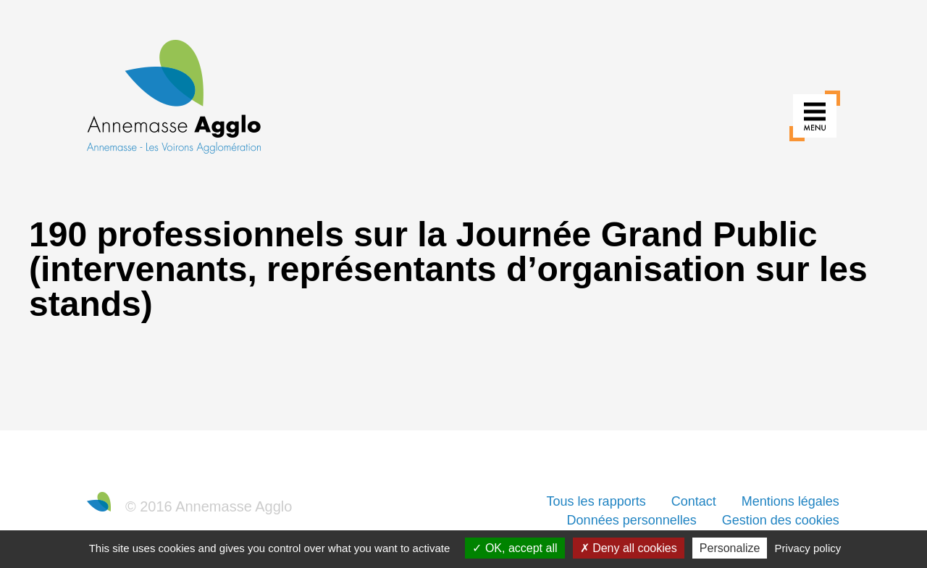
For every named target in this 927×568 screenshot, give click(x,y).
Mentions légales (790, 501)
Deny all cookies (628, 548)
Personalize (730, 548)
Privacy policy (808, 548)
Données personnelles (632, 520)
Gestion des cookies (780, 520)
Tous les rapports (596, 501)
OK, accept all (514, 548)
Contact (693, 501)
